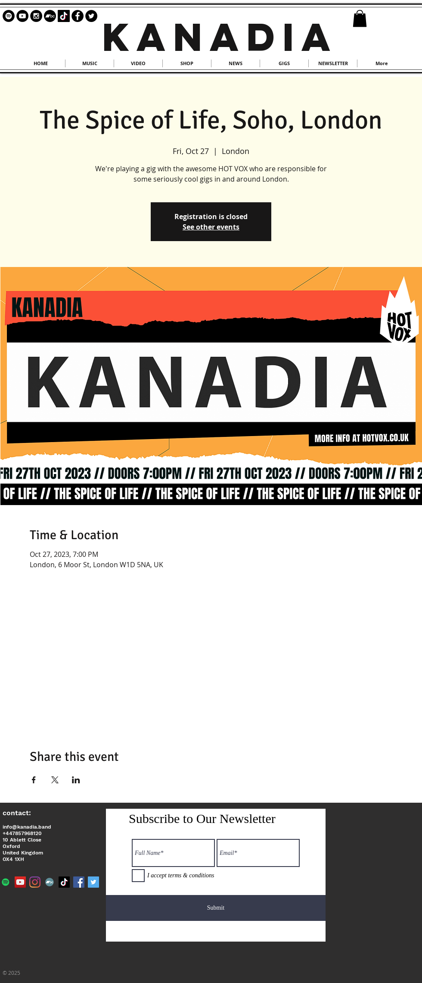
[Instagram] (34, 882)
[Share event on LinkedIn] (76, 779)
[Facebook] (78, 882)
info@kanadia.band (27, 827)
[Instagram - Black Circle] (36, 16)
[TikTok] (64, 16)
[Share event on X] (55, 779)
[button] (360, 18)
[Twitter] (93, 882)
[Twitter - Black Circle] (91, 16)
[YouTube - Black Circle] (22, 16)
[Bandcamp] (50, 16)
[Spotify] (5, 882)
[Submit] (216, 908)
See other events (211, 227)
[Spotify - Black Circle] (9, 16)
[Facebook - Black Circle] (77, 16)
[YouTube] (20, 882)
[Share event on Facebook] (34, 779)
